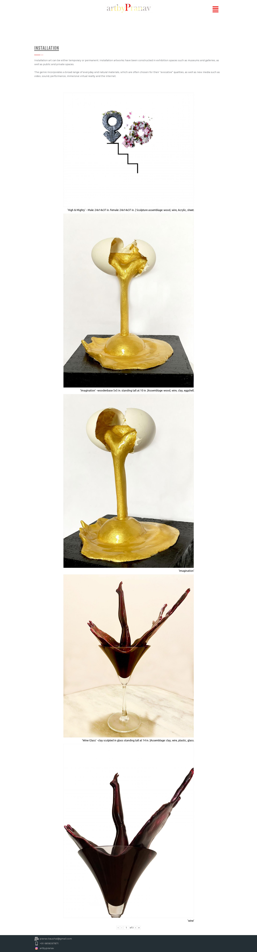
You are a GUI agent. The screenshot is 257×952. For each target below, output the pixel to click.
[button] (215, 9)
